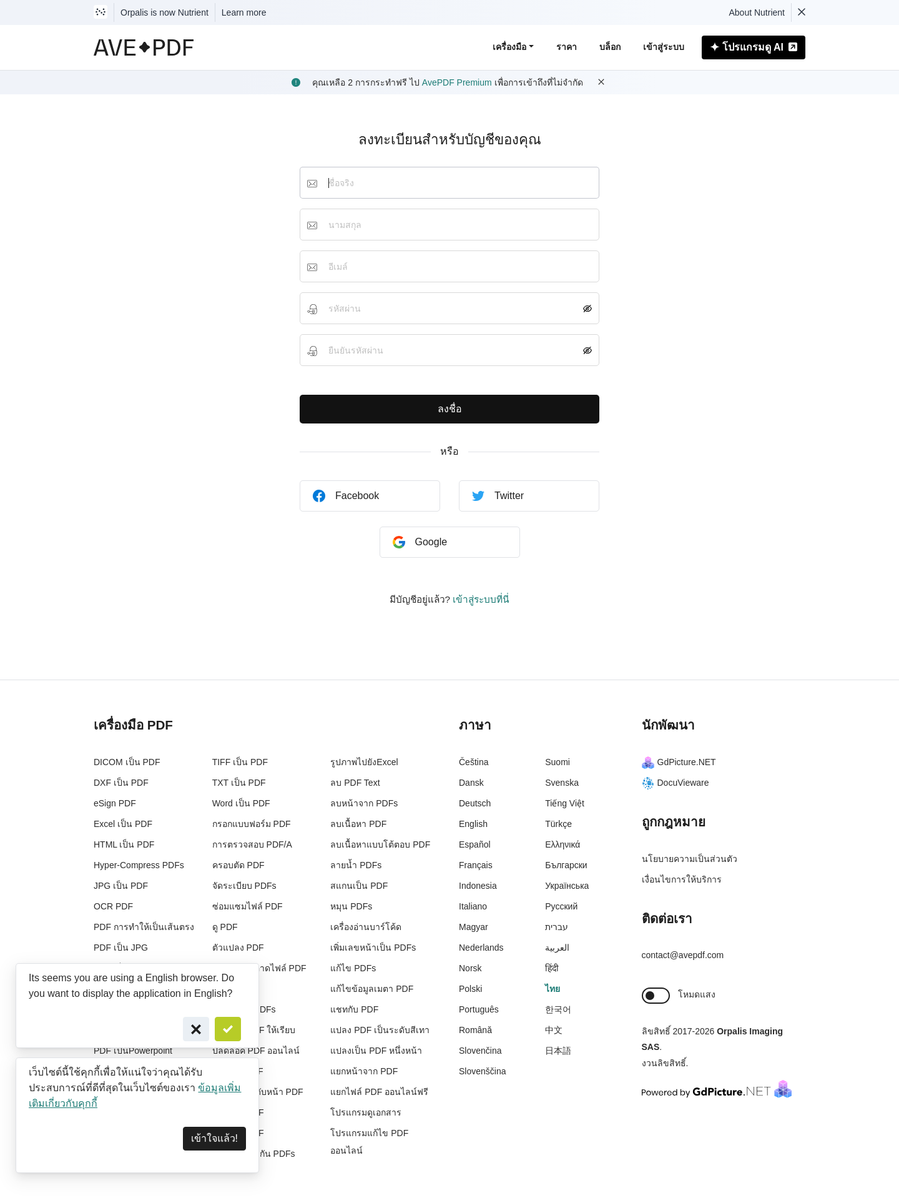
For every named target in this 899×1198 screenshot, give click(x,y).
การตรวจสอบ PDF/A (252, 844)
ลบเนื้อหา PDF (358, 824)
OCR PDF (113, 906)
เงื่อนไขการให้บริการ (682, 879)
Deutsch (475, 803)
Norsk (470, 968)
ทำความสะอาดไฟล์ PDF (259, 968)
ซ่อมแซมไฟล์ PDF (247, 906)
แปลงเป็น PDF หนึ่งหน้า (376, 1051)
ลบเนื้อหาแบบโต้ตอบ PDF (380, 844)
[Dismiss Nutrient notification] (801, 12)
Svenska (562, 783)
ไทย (552, 989)
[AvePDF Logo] (144, 47)
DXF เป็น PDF (121, 783)
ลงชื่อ (450, 408)
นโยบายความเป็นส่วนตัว (689, 859)
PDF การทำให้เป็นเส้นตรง (144, 927)
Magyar (473, 927)
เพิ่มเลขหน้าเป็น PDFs (373, 948)
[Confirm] (228, 1029)
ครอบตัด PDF (238, 865)
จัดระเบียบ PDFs (244, 886)
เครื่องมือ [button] (509, 47)
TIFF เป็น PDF (240, 762)
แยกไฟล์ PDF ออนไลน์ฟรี (379, 1092)
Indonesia (478, 886)
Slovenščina (482, 1071)
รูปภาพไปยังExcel (364, 762)
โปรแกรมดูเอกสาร (365, 1112)
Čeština (473, 762)
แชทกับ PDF (354, 1009)
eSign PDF (115, 803)
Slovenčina (480, 1051)
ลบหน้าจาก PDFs (364, 803)
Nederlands (481, 948)
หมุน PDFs (351, 906)
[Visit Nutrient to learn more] (100, 12)
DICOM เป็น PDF (127, 762)
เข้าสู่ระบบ (663, 47)
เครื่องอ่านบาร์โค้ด (365, 927)
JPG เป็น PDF (121, 886)
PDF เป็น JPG (121, 948)
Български (566, 865)
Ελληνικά (562, 844)
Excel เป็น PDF (123, 824)
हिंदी (552, 968)
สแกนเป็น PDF (359, 886)
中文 (553, 1030)
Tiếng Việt (564, 803)
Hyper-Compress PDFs (139, 865)
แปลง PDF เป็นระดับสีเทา (380, 1030)
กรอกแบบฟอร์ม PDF (251, 824)
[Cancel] (196, 1029)
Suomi (557, 762)
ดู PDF (225, 927)
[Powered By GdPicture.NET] (717, 1088)
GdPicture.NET (679, 762)
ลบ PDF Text (355, 783)
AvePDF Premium (457, 82)
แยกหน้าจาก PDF (364, 1071)
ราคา (566, 47)
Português (479, 1009)
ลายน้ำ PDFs (355, 865)
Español (475, 844)
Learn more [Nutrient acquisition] (244, 12)
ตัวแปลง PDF (238, 948)
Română (475, 1030)
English (473, 824)
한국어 (558, 1009)
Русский (561, 906)
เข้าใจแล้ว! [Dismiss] (214, 1138)
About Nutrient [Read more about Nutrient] (757, 12)
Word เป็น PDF (241, 803)
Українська (567, 886)
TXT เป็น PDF (239, 783)
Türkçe (558, 824)
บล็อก (610, 47)
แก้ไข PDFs (353, 968)
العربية (557, 948)
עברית (556, 927)
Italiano (473, 906)
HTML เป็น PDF (124, 844)
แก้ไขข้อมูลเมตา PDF (371, 989)
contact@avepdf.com (683, 955)
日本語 (558, 1051)
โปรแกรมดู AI (753, 47)
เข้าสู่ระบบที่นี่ (481, 599)
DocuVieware (675, 783)
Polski (470, 989)
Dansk (471, 783)
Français (476, 865)
